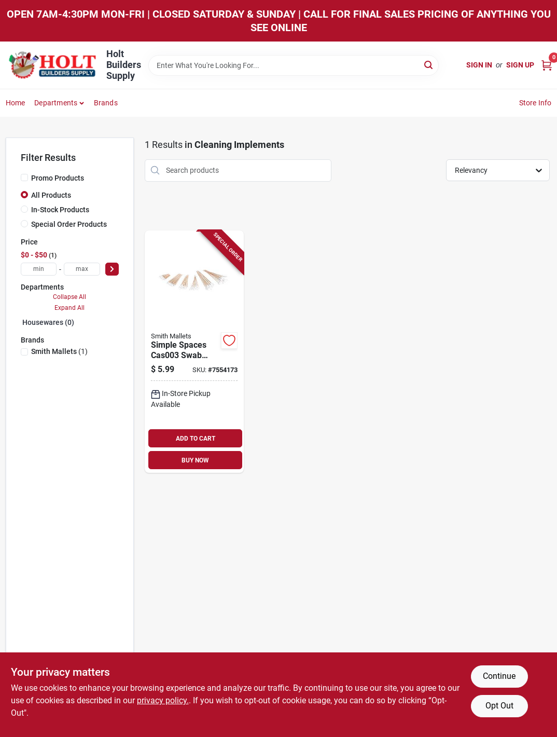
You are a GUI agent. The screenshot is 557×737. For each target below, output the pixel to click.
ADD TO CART (195, 438)
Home (15, 103)
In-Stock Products (60, 209)
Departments (55, 103)
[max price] (82, 269)
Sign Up (520, 65)
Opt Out (499, 706)
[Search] (429, 64)
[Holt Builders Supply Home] (52, 65)
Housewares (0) (48, 322)
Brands (106, 103)
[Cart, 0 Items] (546, 65)
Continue (499, 676)
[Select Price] (112, 269)
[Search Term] (293, 65)
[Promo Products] (24, 177)
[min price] (39, 269)
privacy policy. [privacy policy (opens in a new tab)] (163, 700)
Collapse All (69, 297)
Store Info (535, 103)
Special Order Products (69, 224)
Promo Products (57, 178)
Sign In (479, 65)
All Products (51, 195)
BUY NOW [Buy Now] (195, 460)
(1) (59, 351)
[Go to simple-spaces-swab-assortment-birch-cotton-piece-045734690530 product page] (194, 351)
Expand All (69, 307)
